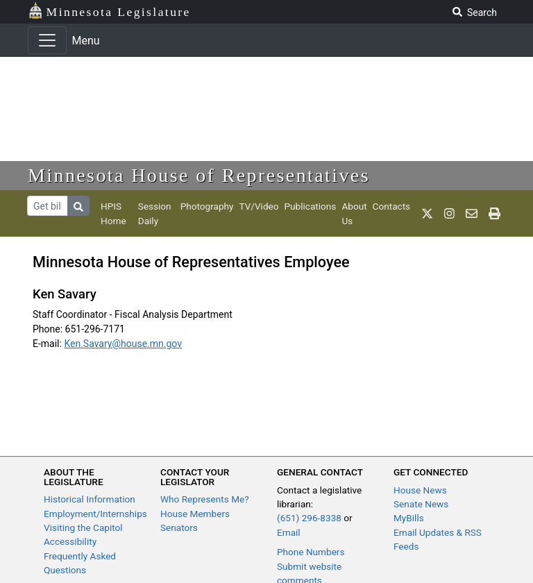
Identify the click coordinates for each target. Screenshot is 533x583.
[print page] (494, 213)
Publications (311, 206)
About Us (353, 213)
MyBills (409, 517)
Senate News (421, 503)
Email (289, 532)
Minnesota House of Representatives (199, 175)
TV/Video (258, 206)
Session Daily (154, 213)
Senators (179, 527)
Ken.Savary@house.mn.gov (123, 343)
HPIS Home (113, 213)
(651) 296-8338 (309, 517)
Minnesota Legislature (109, 11)
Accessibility (70, 541)
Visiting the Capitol (83, 527)
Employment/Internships (95, 513)
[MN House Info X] (427, 213)
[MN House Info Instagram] (449, 213)
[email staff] (471, 213)
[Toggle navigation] (47, 40)
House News (420, 490)
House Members (195, 513)
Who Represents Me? (204, 499)
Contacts (392, 206)
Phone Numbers (310, 551)
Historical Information (89, 499)
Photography (207, 206)
